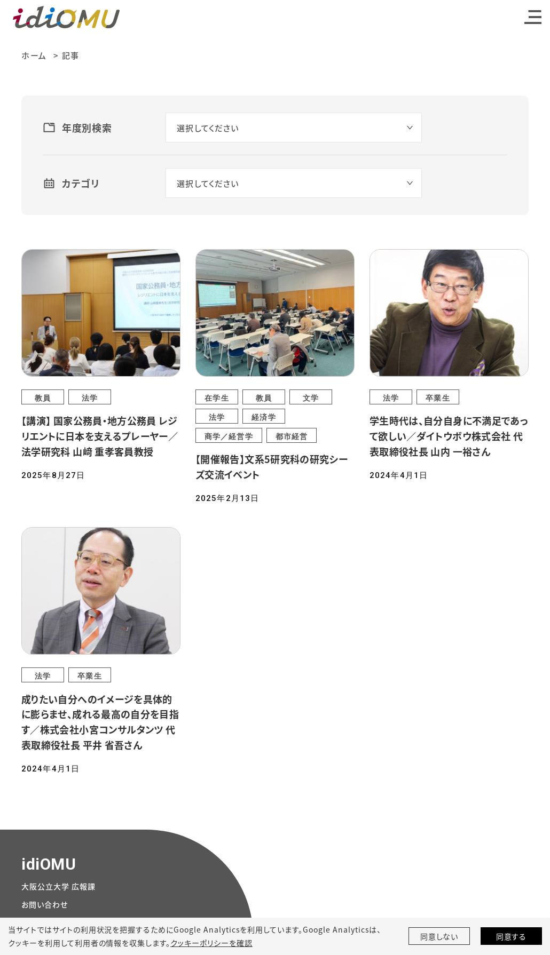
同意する (511, 936)
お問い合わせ (44, 904)
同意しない (439, 936)
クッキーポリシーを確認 (211, 942)
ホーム (34, 55)
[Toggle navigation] (533, 17)
